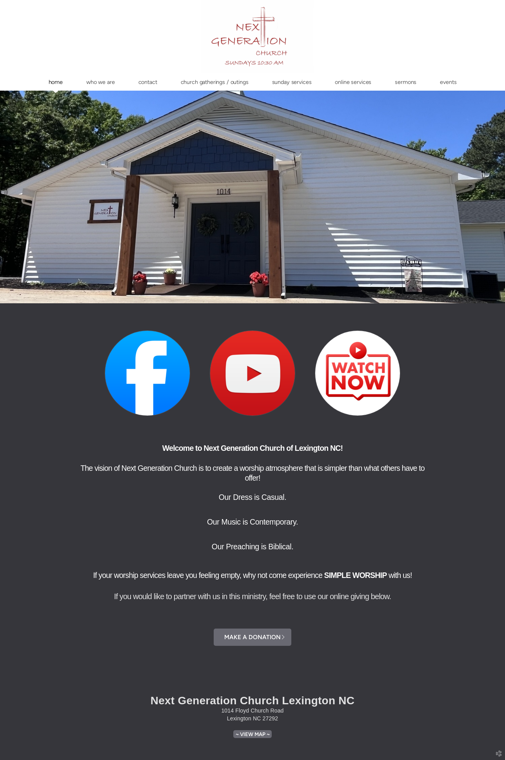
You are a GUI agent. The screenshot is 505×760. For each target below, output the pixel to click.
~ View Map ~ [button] (253, 734)
